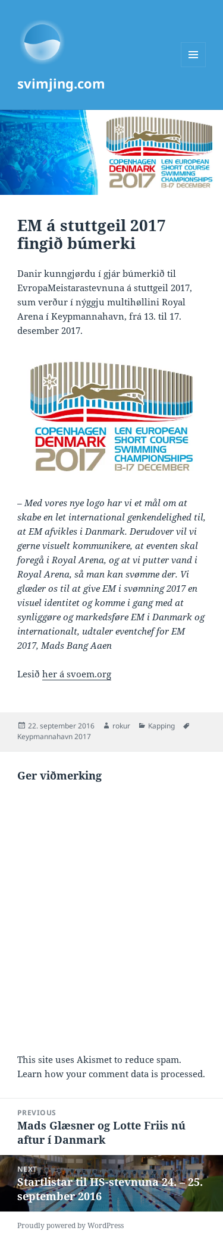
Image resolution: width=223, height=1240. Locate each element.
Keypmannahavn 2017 (54, 736)
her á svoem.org (76, 674)
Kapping (161, 726)
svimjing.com (61, 83)
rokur (121, 726)
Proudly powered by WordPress (70, 1225)
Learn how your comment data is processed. (111, 1074)
